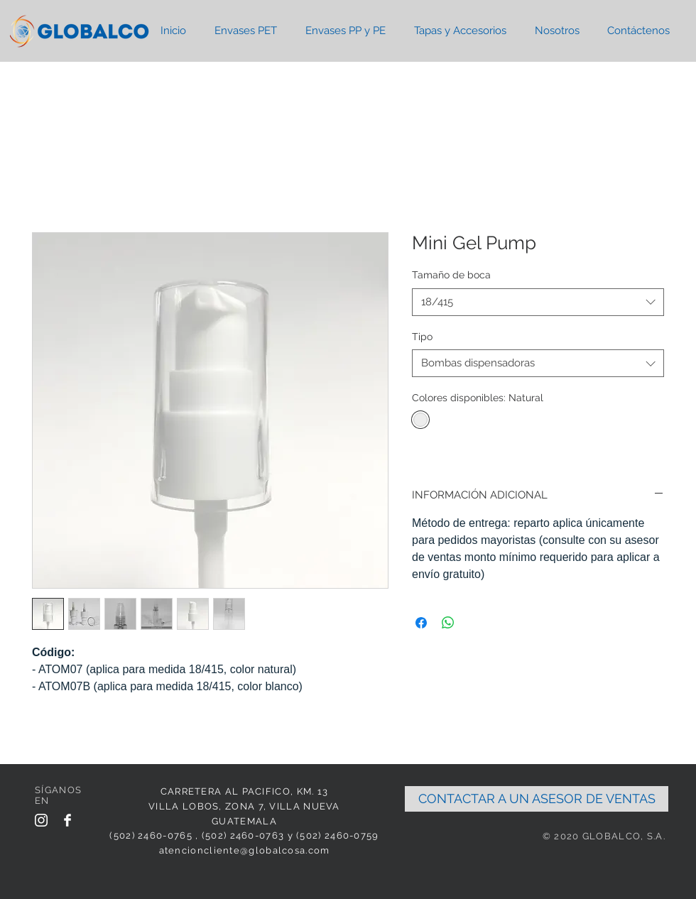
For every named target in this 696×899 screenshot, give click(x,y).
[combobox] (538, 302)
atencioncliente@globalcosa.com (244, 850)
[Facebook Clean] (67, 820)
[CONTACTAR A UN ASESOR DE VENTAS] (536, 799)
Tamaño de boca (451, 274)
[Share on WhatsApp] (448, 622)
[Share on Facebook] (421, 622)
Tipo (422, 336)
